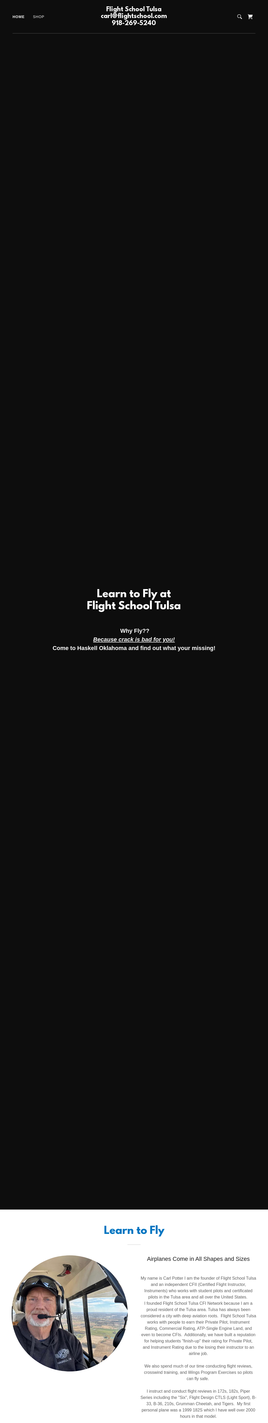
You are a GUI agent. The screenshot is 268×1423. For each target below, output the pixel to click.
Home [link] (19, 17)
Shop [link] (38, 17)
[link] (133, 23)
